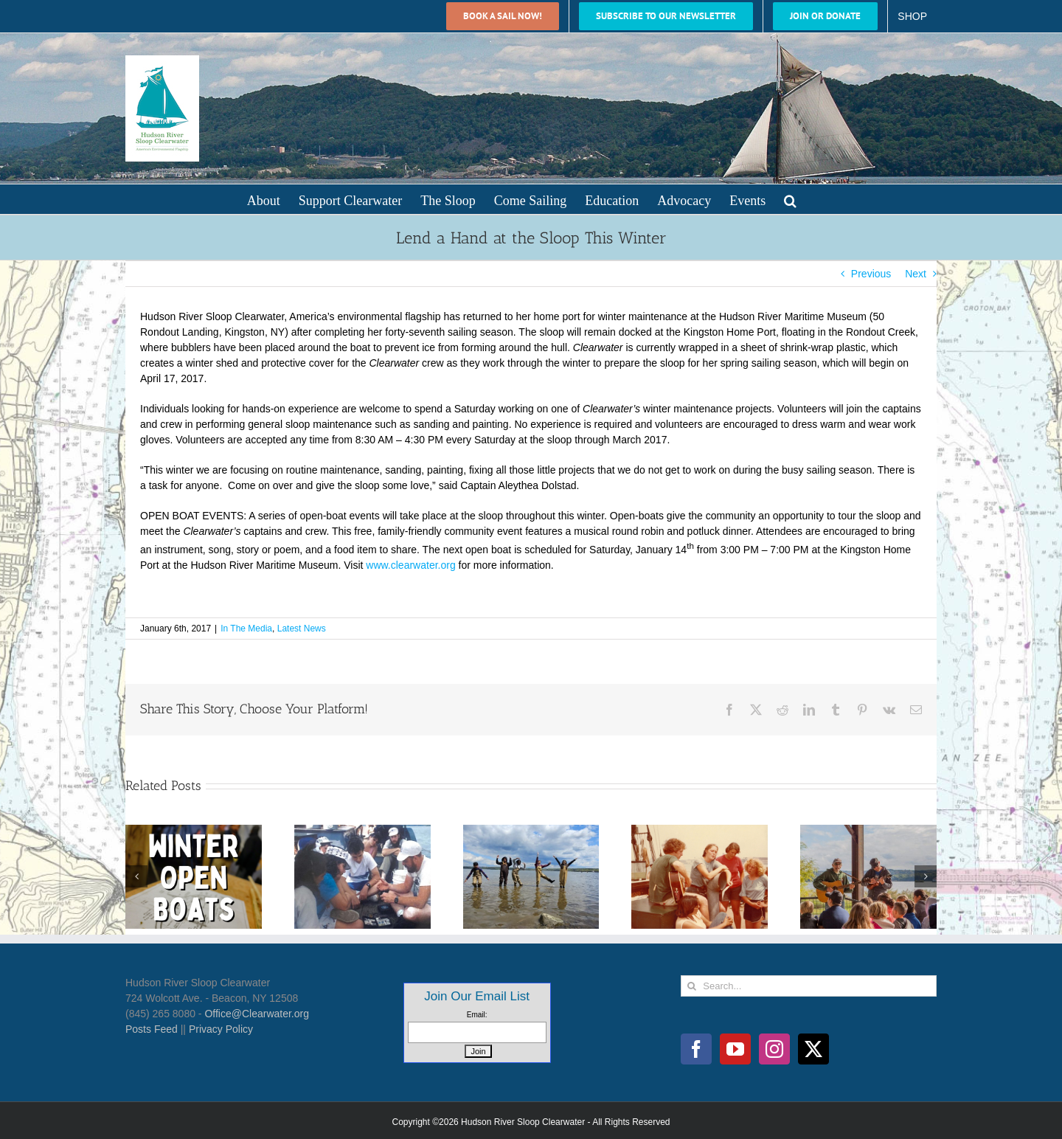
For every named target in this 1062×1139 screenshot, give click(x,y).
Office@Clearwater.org (256, 1013)
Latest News (301, 628)
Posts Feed (151, 1029)
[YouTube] (735, 1049)
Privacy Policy (221, 1029)
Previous (871, 274)
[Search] (691, 986)
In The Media (246, 628)
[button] (790, 199)
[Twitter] (813, 1049)
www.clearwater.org (410, 565)
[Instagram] (774, 1049)
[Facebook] (696, 1049)
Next (915, 274)
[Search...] (809, 986)
